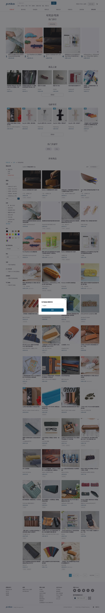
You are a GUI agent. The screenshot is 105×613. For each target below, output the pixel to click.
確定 (52, 310)
